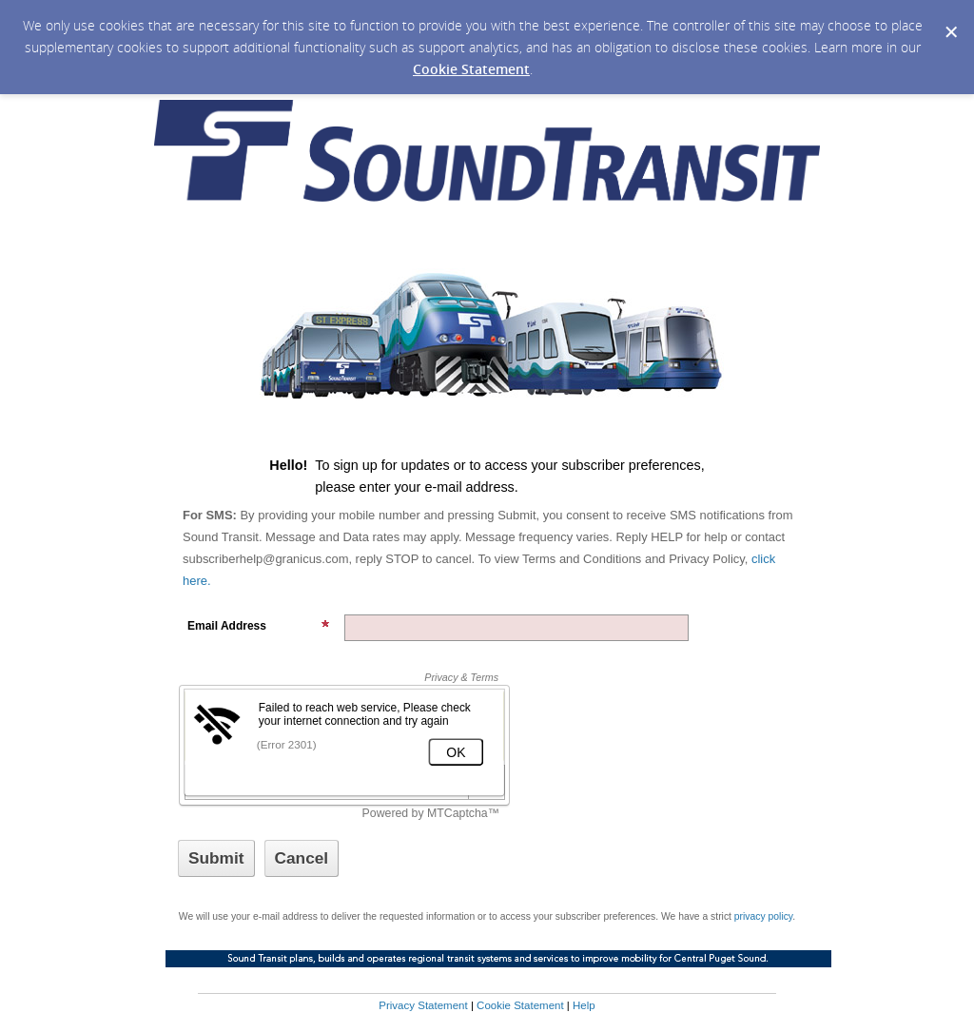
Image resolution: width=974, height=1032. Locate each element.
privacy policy (763, 916)
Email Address (258, 626)
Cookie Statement (471, 69)
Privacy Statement (423, 1005)
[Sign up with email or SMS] (216, 858)
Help (584, 1005)
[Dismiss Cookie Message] (950, 18)
